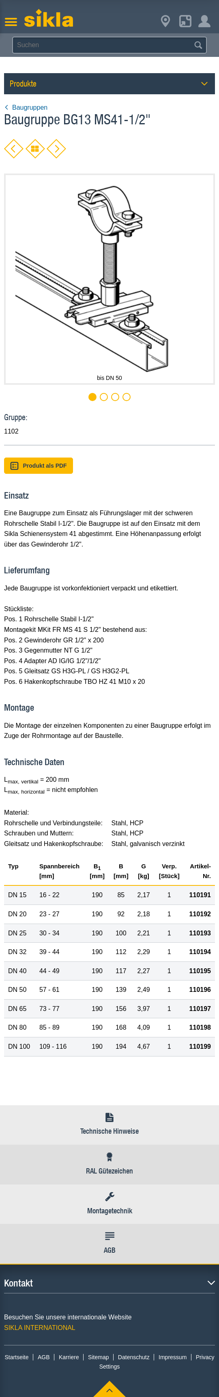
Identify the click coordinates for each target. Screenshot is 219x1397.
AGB (44, 1357)
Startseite (16, 1357)
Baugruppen (25, 107)
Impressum (173, 1357)
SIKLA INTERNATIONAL (39, 1327)
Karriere (69, 1357)
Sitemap (98, 1357)
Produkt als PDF (38, 466)
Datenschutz (134, 1357)
